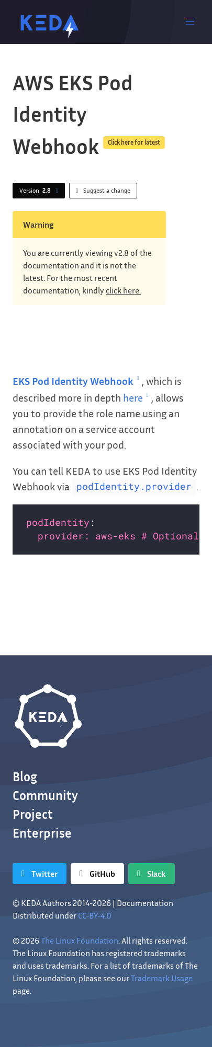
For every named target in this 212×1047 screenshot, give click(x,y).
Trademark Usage (162, 978)
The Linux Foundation (79, 940)
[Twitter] (39, 873)
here (137, 397)
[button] (190, 22)
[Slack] (151, 873)
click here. (123, 290)
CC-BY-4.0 (94, 915)
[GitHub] (97, 873)
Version (40, 190)
